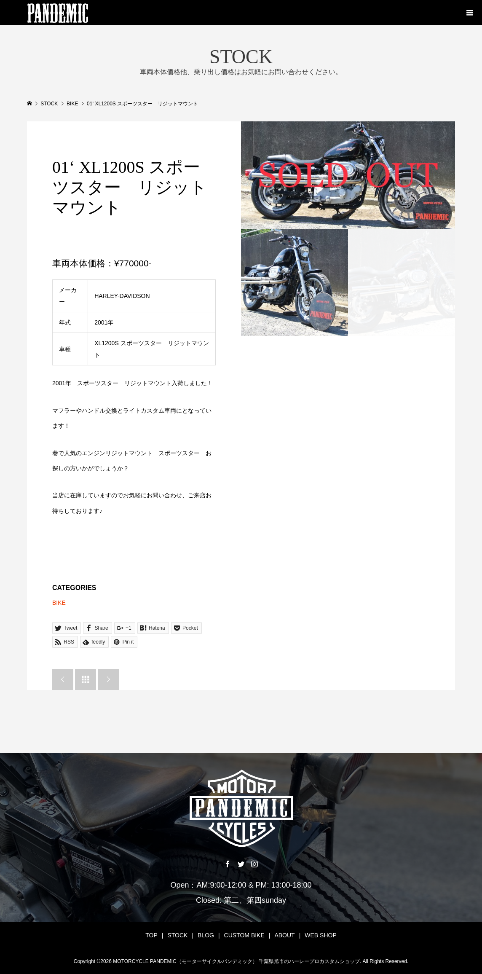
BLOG (206, 935)
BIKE (59, 602)
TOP (151, 935)
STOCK (177, 935)
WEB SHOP (320, 935)
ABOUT (284, 935)
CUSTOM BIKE (244, 935)
